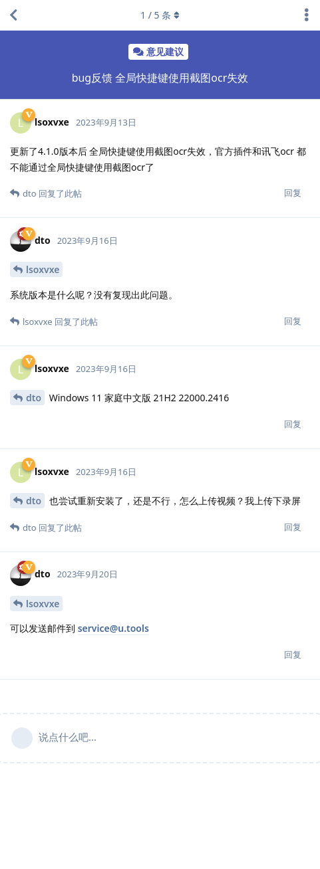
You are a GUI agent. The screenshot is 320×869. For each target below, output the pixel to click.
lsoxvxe (42, 269)
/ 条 (160, 15)
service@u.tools (113, 628)
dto (33, 397)
